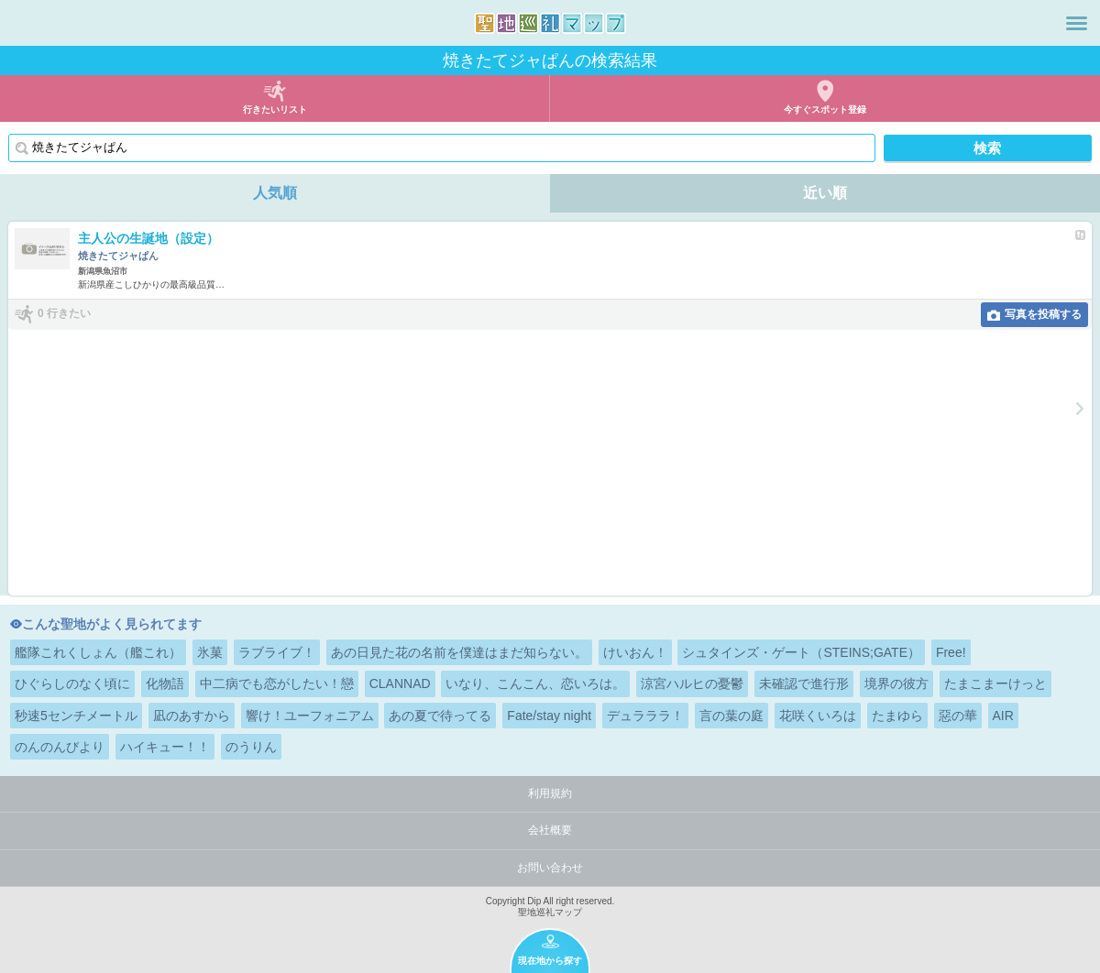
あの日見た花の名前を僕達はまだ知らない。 (459, 652)
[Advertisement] (550, 467)
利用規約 (550, 793)
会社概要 (550, 830)
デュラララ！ (645, 715)
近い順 (825, 193)
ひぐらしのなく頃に (72, 683)
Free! (951, 652)
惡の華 (958, 715)
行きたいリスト (275, 109)
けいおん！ (635, 652)
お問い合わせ (550, 867)
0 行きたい (64, 313)
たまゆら (897, 715)
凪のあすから (191, 715)
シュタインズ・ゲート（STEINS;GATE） (801, 652)
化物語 (165, 683)
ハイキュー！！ (165, 746)
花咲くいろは (817, 715)
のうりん (251, 746)
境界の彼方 (896, 683)
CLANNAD (400, 683)
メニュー (1076, 23)
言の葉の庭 (731, 715)
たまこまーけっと (995, 683)
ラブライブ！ (276, 652)
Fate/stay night (549, 715)
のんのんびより (59, 746)
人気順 (275, 193)
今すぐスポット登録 (825, 109)
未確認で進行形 (804, 683)
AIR (1003, 715)
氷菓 (210, 652)
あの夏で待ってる (440, 715)
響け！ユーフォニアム (310, 715)
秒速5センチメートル (76, 715)
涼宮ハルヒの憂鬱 (692, 683)
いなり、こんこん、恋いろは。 (535, 683)
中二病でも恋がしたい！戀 (277, 683)
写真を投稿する (1043, 314)
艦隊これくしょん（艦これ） (98, 652)
